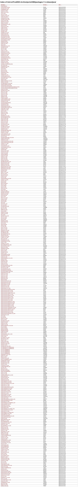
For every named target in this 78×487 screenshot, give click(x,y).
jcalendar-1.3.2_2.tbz (5, 243)
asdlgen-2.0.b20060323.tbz (6, 467)
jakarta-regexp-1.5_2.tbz (5, 284)
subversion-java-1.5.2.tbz (5, 53)
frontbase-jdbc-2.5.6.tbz (5, 360)
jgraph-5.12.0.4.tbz (4, 213)
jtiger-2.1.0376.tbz (4, 183)
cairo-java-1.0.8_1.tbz (5, 452)
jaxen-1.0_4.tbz (4, 250)
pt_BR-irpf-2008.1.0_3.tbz (5, 98)
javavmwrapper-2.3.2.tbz (5, 254)
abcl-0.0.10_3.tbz (4, 483)
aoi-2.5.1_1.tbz (3, 476)
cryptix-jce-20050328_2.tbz (6, 435)
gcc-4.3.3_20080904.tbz (5, 350)
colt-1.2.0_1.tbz (4, 443)
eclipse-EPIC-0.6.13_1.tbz (6, 417)
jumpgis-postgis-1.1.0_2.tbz (6, 178)
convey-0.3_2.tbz (4, 438)
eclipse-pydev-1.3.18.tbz (5, 390)
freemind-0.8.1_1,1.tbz (5, 361)
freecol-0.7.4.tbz (4, 364)
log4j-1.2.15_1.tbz (4, 159)
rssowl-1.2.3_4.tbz (4, 89)
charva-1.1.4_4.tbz (4, 448)
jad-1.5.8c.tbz (3, 317)
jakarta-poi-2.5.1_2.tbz (5, 285)
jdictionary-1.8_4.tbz (4, 231)
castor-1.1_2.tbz (4, 450)
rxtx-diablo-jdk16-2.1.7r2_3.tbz (6, 83)
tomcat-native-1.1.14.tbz (5, 39)
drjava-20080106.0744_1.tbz (6, 421)
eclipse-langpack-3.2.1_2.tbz (6, 396)
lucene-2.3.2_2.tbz (4, 155)
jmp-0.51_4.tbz (3, 200)
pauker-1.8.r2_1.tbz (4, 120)
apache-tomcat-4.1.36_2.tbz (6, 472)
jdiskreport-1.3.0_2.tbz (5, 230)
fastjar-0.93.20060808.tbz (5, 371)
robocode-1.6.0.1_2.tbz (5, 90)
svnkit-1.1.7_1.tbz (4, 50)
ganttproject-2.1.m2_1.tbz (5, 354)
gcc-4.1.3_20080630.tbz (5, 353)
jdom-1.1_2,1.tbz (4, 229)
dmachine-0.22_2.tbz (5, 429)
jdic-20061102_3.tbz (4, 232)
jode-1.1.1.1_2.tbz (4, 197)
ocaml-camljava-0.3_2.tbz (5, 133)
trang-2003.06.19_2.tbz (5, 36)
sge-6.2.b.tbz (3, 68)
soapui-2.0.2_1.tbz (4, 61)
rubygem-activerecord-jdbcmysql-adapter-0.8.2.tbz (10, 86)
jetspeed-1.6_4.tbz (4, 220)
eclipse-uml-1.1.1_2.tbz (5, 385)
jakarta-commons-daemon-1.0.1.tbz (7, 306)
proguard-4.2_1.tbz (4, 101)
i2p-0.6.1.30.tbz (4, 326)
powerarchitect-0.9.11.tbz (5, 106)
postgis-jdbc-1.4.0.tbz (5, 108)
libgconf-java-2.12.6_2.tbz (5, 168)
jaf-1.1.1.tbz (3, 315)
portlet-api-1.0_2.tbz (4, 109)
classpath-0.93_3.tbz (5, 447)
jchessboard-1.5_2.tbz (5, 239)
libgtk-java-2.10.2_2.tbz (5, 165)
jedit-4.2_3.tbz (3, 225)
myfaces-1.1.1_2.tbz (4, 143)
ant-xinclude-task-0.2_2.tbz (6, 479)
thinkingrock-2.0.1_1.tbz (5, 45)
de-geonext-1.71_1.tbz (5, 431)
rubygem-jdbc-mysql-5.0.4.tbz (6, 85)
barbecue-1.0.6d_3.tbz (5, 458)
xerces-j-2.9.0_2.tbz (4, 20)
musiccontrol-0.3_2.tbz (5, 145)
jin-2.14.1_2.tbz (4, 207)
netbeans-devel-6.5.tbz (5, 138)
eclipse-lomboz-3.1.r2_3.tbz (6, 394)
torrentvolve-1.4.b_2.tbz (5, 37)
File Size (45, 4)
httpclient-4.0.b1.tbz (4, 330)
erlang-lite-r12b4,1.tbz (5, 377)
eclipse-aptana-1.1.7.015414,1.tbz (7, 412)
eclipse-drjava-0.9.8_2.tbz (5, 406)
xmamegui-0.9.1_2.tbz (5, 18)
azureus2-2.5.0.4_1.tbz (5, 459)
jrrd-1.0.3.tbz (3, 189)
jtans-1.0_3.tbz (3, 184)
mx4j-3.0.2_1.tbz (4, 144)
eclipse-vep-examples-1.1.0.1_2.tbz (7, 383)
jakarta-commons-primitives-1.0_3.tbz (8, 289)
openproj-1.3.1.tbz (4, 125)
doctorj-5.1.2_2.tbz (4, 426)
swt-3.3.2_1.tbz (4, 48)
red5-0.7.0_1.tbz (4, 95)
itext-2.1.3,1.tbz (4, 319)
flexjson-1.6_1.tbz (4, 368)
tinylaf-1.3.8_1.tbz (4, 43)
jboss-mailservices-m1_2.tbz (6, 244)
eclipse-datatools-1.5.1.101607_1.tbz (8, 408)
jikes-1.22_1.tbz (4, 208)
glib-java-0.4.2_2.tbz (4, 338)
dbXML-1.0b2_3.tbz (4, 432)
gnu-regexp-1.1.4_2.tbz (5, 337)
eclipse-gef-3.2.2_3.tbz (5, 401)
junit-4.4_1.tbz (3, 177)
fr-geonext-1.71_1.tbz (5, 365)
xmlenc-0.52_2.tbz (4, 16)
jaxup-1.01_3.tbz (4, 249)
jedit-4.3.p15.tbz (4, 224)
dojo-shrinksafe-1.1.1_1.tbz (6, 425)
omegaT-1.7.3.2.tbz (4, 132)
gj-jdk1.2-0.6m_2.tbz (4, 341)
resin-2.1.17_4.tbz (4, 94)
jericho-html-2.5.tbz (4, 221)
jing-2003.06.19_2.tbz (5, 206)
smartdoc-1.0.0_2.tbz (5, 62)
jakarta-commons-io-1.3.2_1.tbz (7, 300)
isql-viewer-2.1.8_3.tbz (5, 320)
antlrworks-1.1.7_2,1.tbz (5, 477)
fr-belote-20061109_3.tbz (5, 366)
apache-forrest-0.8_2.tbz (5, 473)
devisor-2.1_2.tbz (4, 430)
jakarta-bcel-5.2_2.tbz (5, 314)
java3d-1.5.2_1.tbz (4, 264)
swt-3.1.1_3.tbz (4, 49)
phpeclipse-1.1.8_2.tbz (5, 115)
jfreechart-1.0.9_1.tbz (5, 215)
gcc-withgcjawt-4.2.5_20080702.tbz (7, 347)
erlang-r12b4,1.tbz (4, 376)
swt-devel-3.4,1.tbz (4, 47)
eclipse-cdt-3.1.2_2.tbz (5, 411)
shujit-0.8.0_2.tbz (4, 67)
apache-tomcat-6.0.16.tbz (5, 471)
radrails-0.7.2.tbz (4, 96)
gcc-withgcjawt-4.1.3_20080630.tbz (7, 348)
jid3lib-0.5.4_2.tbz (4, 209)
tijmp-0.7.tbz (3, 44)
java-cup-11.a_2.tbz (4, 267)
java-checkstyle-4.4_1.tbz (5, 268)
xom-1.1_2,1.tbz (4, 14)
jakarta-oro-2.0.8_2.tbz (5, 286)
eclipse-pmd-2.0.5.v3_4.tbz (6, 391)
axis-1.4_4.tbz (3, 461)
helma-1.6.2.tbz (4, 332)
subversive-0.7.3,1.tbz (5, 51)
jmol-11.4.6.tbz (3, 201)
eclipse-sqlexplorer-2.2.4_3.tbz (6, 388)
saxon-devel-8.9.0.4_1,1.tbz (6, 77)
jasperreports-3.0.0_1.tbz (5, 272)
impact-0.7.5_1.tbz (4, 324)
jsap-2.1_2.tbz (3, 186)
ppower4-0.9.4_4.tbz (5, 104)
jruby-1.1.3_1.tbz (4, 188)
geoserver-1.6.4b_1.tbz (5, 343)
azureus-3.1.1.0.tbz (4, 460)
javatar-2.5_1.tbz (4, 256)
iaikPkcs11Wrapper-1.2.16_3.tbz (7, 325)
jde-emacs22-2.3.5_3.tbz (5, 233)
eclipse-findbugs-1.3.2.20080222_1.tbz (8, 402)
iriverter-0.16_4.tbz (4, 321)
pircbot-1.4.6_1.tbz (4, 113)
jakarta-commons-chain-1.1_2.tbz (7, 312)
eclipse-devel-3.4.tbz (5, 407)
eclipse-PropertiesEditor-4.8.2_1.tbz (7, 415)
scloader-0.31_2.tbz (4, 74)
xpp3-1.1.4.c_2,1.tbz (4, 12)
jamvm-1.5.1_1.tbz (4, 274)
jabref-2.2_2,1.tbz (4, 318)
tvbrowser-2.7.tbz (4, 30)
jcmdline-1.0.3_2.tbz (4, 237)
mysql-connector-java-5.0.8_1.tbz (7, 142)
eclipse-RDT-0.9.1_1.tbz (5, 414)
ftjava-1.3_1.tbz (4, 356)
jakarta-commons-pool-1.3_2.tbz (7, 290)
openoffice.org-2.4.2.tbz (5, 126)
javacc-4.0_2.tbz (4, 262)
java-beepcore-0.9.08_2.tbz (6, 270)
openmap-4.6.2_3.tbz (5, 127)
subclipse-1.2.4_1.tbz (5, 54)
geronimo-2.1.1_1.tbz (5, 342)
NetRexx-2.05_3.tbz (4, 485)
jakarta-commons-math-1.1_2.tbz (7, 294)
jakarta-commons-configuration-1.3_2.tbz (8, 307)
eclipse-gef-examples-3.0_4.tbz (6, 400)
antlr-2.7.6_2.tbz (4, 478)
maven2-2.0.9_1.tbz (4, 151)
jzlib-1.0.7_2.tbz (4, 173)
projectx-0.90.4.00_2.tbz (5, 100)
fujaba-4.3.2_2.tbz (4, 355)
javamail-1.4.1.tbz (4, 260)
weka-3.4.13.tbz (4, 25)
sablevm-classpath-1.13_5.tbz (6, 80)
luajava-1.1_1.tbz (4, 156)
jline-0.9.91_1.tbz (4, 203)
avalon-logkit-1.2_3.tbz (5, 464)
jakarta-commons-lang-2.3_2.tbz (7, 296)
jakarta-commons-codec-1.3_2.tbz (7, 309)
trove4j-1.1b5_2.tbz (4, 33)
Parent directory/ (4, 6)
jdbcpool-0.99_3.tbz (4, 235)
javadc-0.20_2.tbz (4, 261)
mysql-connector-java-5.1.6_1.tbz (7, 141)
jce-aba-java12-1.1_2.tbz (5, 241)
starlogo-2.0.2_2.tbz (4, 55)
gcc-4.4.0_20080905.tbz (5, 349)
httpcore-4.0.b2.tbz (4, 329)
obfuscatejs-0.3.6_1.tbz (5, 135)
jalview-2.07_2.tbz (4, 277)
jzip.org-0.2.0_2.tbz (4, 174)
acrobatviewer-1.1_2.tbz (5, 482)
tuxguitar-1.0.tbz (4, 31)
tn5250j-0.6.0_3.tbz (4, 42)
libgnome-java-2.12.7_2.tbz (6, 166)
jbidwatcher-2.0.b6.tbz (5, 248)
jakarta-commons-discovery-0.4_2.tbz (8, 302)
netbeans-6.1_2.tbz (4, 139)
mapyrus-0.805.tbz (4, 154)
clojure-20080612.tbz (5, 446)
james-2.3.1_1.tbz (4, 276)
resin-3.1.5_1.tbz (4, 92)
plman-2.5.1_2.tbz (4, 112)
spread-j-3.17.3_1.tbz (5, 60)
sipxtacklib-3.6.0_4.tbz (5, 66)
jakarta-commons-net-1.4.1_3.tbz (7, 291)
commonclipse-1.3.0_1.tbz (6, 442)
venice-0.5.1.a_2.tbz (4, 26)
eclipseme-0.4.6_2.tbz (5, 379)
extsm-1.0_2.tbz (4, 372)
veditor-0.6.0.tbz (4, 27)
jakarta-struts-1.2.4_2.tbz (5, 283)
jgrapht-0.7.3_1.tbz (4, 212)
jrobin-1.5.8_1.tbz (4, 190)
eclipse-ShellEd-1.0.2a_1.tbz (6, 413)
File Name (3, 4)
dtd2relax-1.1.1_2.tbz (5, 420)
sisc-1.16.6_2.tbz (4, 65)
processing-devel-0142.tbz (6, 102)
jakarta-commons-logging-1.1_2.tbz (7, 295)
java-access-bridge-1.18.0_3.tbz (7, 271)
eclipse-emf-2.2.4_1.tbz (5, 405)
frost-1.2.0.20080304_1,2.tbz (6, 359)
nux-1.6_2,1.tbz (4, 136)
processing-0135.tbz (4, 103)
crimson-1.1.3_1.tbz (4, 437)
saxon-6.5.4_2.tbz (4, 78)
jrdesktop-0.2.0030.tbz (5, 191)
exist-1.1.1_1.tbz (4, 373)
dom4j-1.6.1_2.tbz (4, 424)
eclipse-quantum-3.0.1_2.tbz (6, 389)
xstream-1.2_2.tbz (4, 10)
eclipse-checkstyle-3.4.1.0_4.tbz (7, 409)
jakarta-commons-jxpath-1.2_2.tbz (7, 297)
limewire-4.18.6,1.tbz (5, 160)
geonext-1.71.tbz (4, 344)
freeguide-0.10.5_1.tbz (5, 362)
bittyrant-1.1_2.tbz (4, 456)
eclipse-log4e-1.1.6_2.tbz (5, 395)
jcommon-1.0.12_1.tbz (5, 236)
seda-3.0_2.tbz (3, 73)
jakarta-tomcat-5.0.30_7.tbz (6, 280)
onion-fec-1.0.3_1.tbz (5, 131)
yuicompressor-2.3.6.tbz (5, 7)
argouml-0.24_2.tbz (4, 470)
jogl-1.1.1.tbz (3, 196)
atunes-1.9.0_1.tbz (4, 466)
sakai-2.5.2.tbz (3, 79)
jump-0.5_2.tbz (3, 180)
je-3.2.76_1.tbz (3, 226)
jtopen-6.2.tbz (3, 182)
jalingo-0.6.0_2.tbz (4, 278)
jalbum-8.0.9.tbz (4, 279)
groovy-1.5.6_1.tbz (4, 335)
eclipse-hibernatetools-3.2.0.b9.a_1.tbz (8, 399)
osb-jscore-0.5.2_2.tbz (5, 124)
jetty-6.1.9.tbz (3, 219)
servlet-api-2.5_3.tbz (4, 72)
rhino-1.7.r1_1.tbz (4, 91)
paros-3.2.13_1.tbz (4, 121)
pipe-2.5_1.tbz (3, 114)
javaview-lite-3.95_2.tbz (5, 255)
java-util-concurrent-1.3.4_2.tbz (6, 265)
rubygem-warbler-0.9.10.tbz (6, 84)
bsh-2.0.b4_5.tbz (4, 454)
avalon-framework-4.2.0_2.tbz (6, 465)
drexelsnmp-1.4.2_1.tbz (5, 423)
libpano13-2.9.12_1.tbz (5, 162)
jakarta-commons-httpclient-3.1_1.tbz (8, 301)
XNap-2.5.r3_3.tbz (4, 484)
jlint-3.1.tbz (3, 202)
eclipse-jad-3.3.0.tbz (4, 397)
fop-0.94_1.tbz (3, 367)
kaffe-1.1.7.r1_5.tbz (4, 172)
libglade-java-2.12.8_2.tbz (5, 167)
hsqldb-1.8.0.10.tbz (4, 331)
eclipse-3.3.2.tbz (4, 418)
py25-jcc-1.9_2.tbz (4, 97)
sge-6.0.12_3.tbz (4, 71)
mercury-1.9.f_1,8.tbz (5, 150)
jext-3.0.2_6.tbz (4, 218)
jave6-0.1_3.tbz (4, 253)
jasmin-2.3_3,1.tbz (4, 273)
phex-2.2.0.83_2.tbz (4, 118)
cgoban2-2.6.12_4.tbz (5, 449)
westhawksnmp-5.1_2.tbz (5, 24)
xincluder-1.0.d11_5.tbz (5, 19)
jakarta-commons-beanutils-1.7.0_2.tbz (8, 313)
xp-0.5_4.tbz (3, 13)
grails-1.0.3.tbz (3, 336)
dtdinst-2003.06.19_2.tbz (5, 419)
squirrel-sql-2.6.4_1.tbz (5, 56)
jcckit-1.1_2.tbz (4, 242)
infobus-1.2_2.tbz (4, 323)
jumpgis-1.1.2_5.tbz (4, 179)
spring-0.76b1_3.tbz (4, 59)
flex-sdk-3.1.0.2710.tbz (5, 370)
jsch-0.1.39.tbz (3, 185)
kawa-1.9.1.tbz (3, 171)
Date (60, 4)
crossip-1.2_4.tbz (4, 436)
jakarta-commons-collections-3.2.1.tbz (8, 308)
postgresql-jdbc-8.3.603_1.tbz (6, 107)
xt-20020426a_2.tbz (4, 9)
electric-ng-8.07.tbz (4, 378)
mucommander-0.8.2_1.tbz (6, 147)
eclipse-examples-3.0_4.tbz (6, 403)
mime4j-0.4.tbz (3, 149)
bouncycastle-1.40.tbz (5, 455)
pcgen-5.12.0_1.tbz (4, 119)
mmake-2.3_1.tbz (4, 148)
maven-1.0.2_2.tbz (4, 153)
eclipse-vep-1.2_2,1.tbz (5, 384)
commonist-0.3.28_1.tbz (5, 441)
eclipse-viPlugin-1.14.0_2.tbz (6, 382)
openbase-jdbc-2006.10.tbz (6, 130)
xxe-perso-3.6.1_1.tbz (5, 8)
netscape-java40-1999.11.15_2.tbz (7, 137)
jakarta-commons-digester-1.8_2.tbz (7, 303)
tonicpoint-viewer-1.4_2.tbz (6, 38)
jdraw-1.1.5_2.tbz (4, 227)
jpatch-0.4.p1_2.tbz (4, 194)
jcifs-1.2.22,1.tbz (4, 238)
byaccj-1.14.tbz (4, 453)
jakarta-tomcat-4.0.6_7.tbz (6, 282)
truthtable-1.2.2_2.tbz (5, 32)
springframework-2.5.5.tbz (6, 57)
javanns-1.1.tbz (4, 259)
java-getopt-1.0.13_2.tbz (5, 266)
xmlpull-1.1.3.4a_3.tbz (5, 15)
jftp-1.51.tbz (3, 214)
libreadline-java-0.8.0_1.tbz (6, 161)
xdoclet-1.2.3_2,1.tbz (5, 21)
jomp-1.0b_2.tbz (4, 195)
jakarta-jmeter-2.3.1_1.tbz (5, 288)
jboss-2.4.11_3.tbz (4, 247)
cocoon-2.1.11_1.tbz (4, 444)
